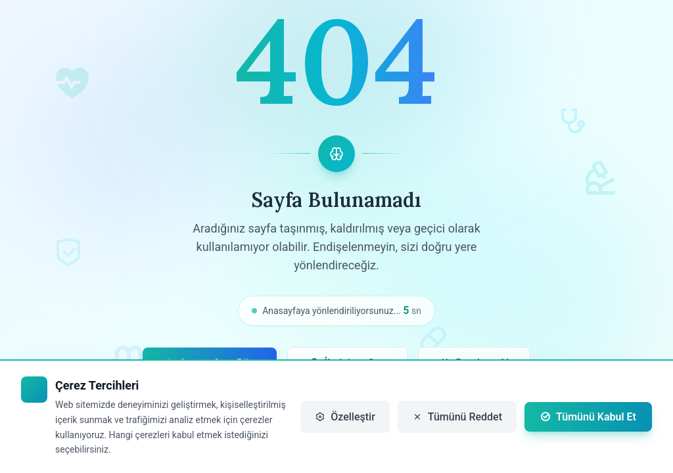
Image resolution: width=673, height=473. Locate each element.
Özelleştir (345, 417)
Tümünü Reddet (457, 417)
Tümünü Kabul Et (588, 417)
